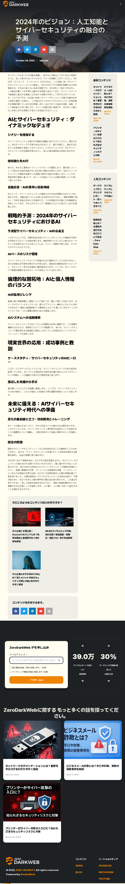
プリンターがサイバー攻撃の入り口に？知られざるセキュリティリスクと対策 (97, 142)
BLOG (79, 872)
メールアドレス (17, 690)
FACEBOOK (105, 865)
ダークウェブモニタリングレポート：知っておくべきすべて (97, 196)
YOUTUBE (104, 878)
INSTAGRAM (106, 872)
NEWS (79, 865)
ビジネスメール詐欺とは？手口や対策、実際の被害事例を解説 (108, 97)
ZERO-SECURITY (25, 870)
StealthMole (28, 874)
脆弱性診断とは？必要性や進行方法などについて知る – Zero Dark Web (97, 233)
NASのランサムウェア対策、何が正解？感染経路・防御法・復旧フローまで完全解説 (59, 534)
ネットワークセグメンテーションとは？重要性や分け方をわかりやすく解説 (97, 101)
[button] (120, 4)
